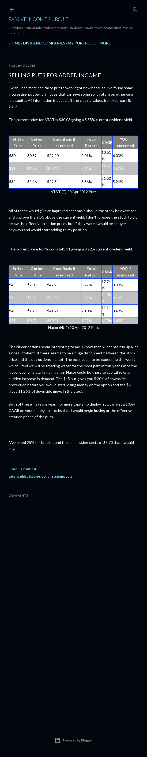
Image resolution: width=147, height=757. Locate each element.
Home (14, 43)
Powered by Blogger (73, 740)
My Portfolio (82, 43)
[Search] (135, 8)
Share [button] (13, 469)
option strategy (52, 476)
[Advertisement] (73, 672)
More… (106, 43)
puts (69, 476)
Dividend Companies (44, 43)
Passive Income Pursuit (39, 19)
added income (29, 476)
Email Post (28, 469)
